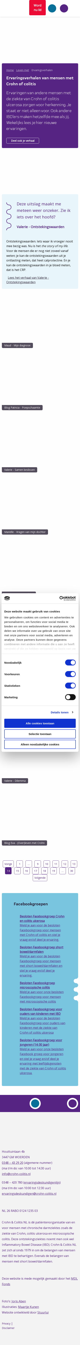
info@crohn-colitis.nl (16, 1174)
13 (73, 864)
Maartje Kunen (28, 1307)
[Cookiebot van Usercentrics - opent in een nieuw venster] (59, 598)
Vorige (8, 864)
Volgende (40, 877)
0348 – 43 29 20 (12, 1163)
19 (53, 871)
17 (35, 871)
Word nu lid (37, 7)
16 (26, 871)
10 (46, 864)
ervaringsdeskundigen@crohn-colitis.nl (29, 1194)
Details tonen (59, 712)
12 (64, 864)
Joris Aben (19, 1301)
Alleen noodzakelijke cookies (40, 744)
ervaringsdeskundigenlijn (42, 1182)
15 (17, 871)
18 (44, 871)
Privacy (6, 1323)
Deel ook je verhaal (22, 140)
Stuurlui (43, 1312)
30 (71, 871)
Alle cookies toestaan (40, 723)
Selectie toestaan (40, 733)
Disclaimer (8, 1328)
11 (55, 864)
